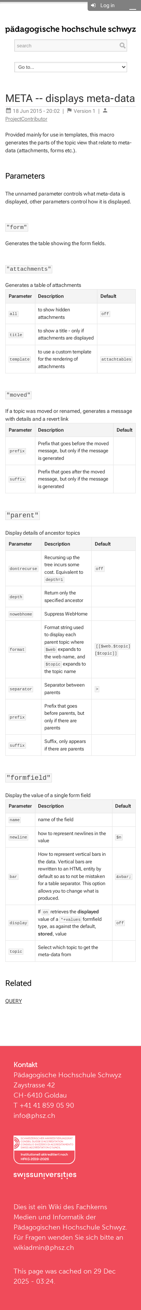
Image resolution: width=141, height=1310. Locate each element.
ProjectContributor (26, 119)
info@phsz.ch (34, 1115)
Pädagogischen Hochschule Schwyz (70, 1227)
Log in (107, 5)
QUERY (13, 1001)
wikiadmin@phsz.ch (44, 1247)
